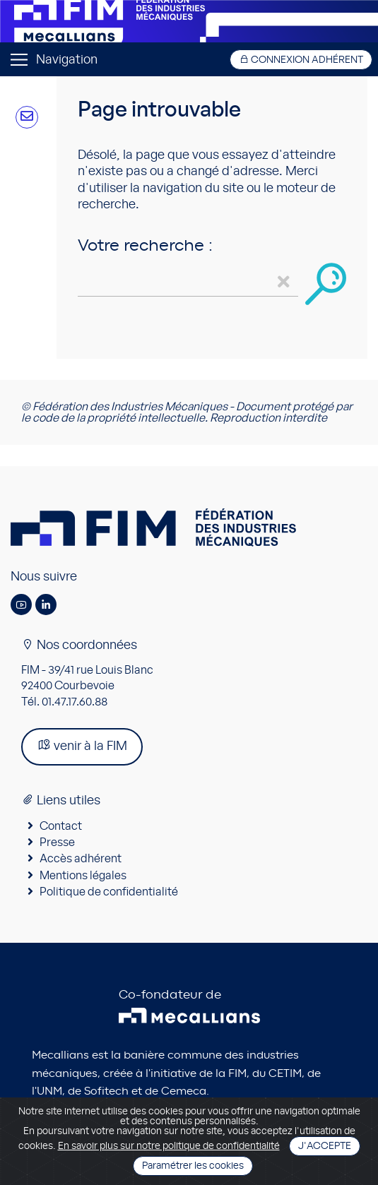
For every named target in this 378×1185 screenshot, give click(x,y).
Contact (61, 826)
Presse (57, 842)
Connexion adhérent (301, 59)
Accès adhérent (81, 858)
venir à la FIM (82, 745)
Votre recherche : (145, 245)
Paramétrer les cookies (193, 1166)
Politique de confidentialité (109, 892)
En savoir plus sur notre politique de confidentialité (169, 1146)
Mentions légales (83, 875)
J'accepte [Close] (324, 1146)
